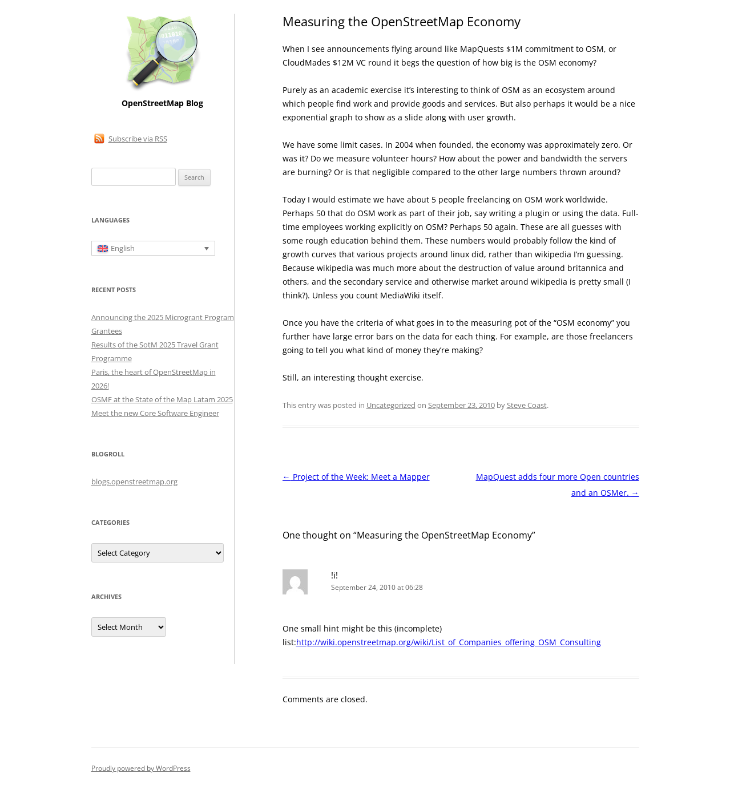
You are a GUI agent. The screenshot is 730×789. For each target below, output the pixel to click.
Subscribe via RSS (137, 138)
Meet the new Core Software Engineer (155, 413)
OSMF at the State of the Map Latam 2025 (162, 399)
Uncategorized (391, 405)
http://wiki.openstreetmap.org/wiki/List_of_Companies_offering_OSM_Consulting (448, 642)
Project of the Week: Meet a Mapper (356, 476)
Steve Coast (527, 405)
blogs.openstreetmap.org (134, 481)
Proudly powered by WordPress (141, 768)
